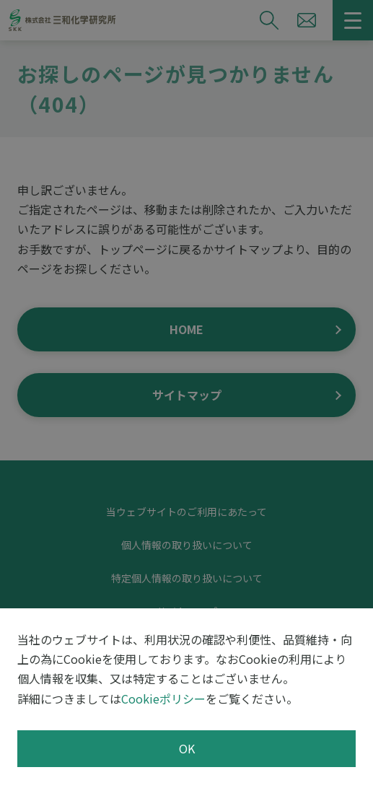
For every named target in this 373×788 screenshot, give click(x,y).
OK (187, 748)
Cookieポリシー (163, 698)
